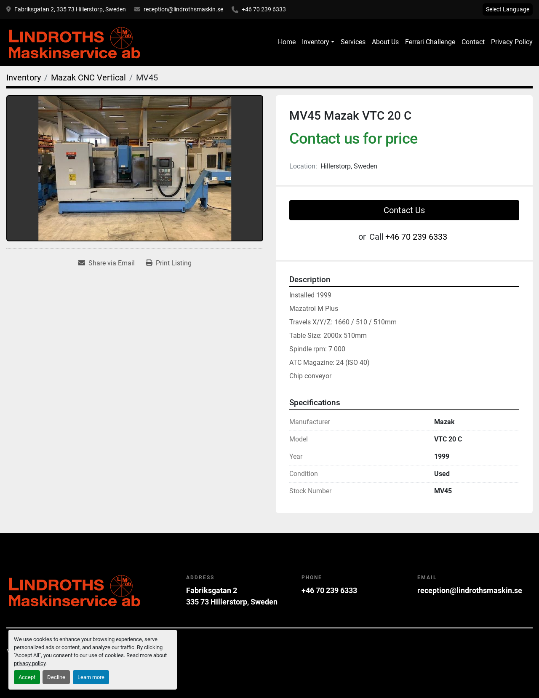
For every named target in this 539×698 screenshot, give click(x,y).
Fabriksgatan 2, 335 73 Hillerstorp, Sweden (70, 9)
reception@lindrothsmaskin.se (183, 9)
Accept (27, 677)
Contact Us (404, 210)
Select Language (507, 9)
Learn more (90, 677)
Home (287, 42)
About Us (385, 42)
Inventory (315, 42)
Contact (473, 42)
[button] (318, 42)
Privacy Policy (512, 42)
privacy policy (29, 663)
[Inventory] (23, 77)
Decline (56, 677)
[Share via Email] (106, 263)
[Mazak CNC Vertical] (88, 77)
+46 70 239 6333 (264, 9)
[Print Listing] (168, 263)
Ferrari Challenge (430, 42)
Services (353, 42)
